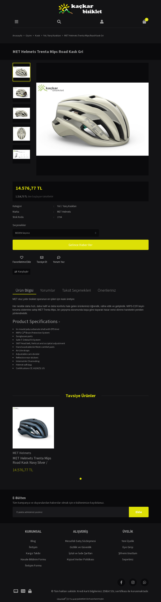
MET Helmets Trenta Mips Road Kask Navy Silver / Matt (32, 460)
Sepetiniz (127, 559)
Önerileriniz (107, 290)
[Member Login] (102, 22)
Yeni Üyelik (128, 541)
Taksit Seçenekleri (76, 290)
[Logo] (80, 9)
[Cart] (144, 22)
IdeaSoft (61, 599)
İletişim (33, 547)
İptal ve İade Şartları (80, 553)
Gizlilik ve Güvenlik (80, 547)
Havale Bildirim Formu (33, 559)
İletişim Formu (33, 565)
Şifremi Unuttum (127, 553)
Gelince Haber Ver (80, 245)
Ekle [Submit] (139, 512)
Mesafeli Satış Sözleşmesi (80, 541)
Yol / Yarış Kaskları (66, 206)
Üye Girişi (127, 547)
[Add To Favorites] (22, 260)
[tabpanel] (33, 441)
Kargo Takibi (33, 553)
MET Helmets (64, 211)
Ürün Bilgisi (24, 290)
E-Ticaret (72, 599)
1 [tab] (81, 479)
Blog (33, 541)
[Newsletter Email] (81, 512)
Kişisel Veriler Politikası (80, 559)
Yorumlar (47, 290)
